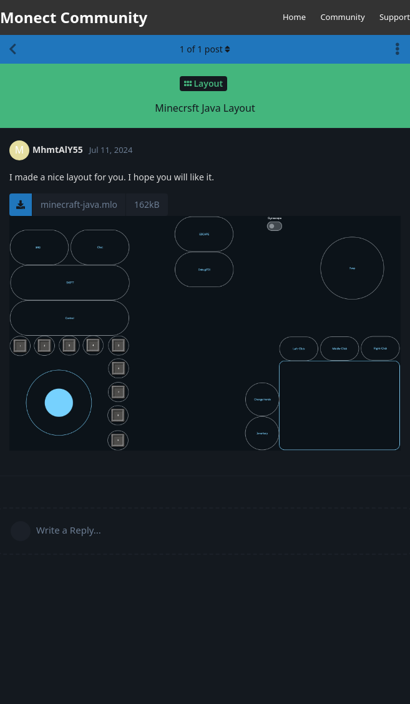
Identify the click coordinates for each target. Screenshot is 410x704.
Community (342, 16)
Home (294, 16)
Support (394, 16)
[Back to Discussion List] (12, 49)
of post (205, 49)
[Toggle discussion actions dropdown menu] (397, 49)
